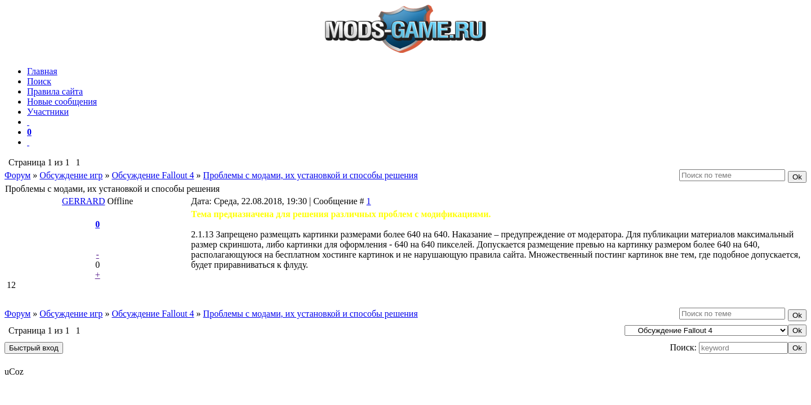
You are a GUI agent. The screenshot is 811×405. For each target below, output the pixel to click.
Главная (42, 71)
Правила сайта (55, 91)
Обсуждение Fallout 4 (153, 175)
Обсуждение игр (71, 175)
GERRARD (83, 201)
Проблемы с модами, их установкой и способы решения (310, 175)
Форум (17, 175)
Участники (48, 111)
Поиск (39, 81)
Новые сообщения (62, 101)
